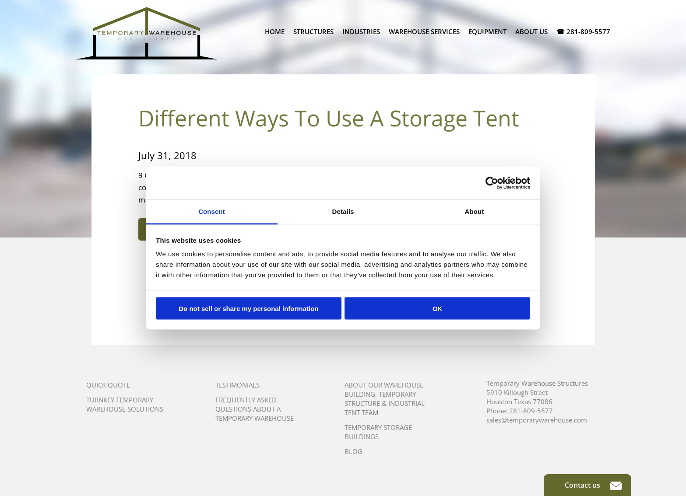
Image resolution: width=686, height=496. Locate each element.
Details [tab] (343, 211)
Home (275, 31)
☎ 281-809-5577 (583, 31)
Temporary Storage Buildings (378, 432)
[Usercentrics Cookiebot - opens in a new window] (492, 182)
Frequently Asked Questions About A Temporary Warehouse (254, 409)
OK (438, 308)
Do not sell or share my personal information (248, 308)
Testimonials (237, 385)
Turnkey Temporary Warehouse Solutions (124, 404)
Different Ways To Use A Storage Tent (328, 118)
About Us (531, 31)
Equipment (487, 31)
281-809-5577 (531, 410)
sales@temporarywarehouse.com (536, 420)
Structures (313, 31)
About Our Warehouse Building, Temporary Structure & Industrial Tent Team (385, 399)
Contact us (593, 485)
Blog (353, 451)
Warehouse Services (424, 31)
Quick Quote (108, 385)
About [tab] (474, 211)
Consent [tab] (211, 211)
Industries (361, 31)
